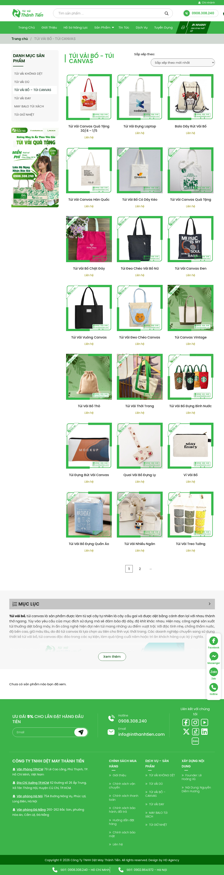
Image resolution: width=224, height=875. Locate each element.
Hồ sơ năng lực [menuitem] (76, 27)
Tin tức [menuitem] (124, 27)
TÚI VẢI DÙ (21, 82)
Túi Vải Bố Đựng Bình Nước (190, 406)
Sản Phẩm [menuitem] (102, 27)
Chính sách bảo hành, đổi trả (122, 810)
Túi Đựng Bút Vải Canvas (89, 475)
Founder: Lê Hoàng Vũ (192, 777)
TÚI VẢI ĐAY (22, 98)
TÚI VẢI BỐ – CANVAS (155, 794)
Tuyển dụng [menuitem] (163, 27)
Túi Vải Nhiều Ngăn (139, 544)
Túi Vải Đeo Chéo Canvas (139, 337)
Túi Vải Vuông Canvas (89, 337)
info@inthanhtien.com (141, 734)
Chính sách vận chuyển (122, 786)
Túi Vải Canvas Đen (190, 268)
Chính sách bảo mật (122, 834)
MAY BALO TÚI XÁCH (29, 106)
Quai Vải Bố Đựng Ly (139, 475)
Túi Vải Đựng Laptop (139, 126)
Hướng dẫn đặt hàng (121, 822)
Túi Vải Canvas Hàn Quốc (89, 199)
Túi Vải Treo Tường (190, 544)
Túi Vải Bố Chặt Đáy (89, 268)
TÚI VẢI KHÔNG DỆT (28, 73)
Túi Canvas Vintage (191, 337)
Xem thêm (112, 656)
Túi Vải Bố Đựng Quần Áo (89, 544)
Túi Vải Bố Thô (89, 406)
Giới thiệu (119, 775)
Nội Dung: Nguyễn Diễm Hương (196, 789)
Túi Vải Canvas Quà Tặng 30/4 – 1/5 (88, 128)
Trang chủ (19, 39)
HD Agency (171, 860)
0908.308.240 (132, 721)
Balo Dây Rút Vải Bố (190, 126)
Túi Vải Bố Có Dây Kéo (139, 199)
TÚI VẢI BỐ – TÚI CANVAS (32, 90)
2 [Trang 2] (140, 569)
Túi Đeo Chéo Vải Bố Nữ (140, 268)
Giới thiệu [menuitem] (49, 27)
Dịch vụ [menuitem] (142, 27)
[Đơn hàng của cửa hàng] (183, 62)
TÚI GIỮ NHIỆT (24, 114)
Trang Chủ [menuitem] (26, 27)
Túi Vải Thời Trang (139, 406)
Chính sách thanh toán (123, 798)
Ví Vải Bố (191, 475)
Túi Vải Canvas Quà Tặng (190, 199)
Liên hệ (118, 844)
